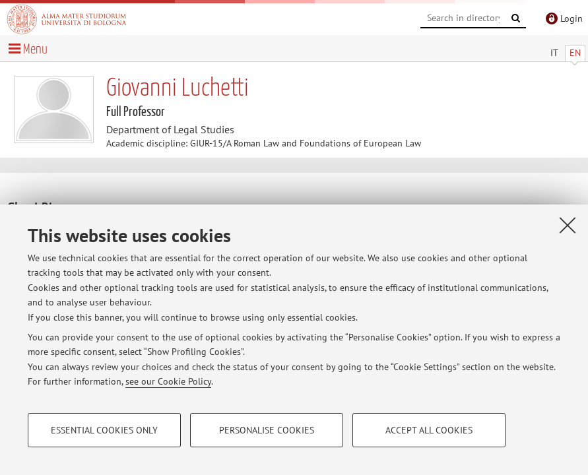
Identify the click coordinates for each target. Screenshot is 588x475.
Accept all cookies (429, 430)
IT (554, 53)
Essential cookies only (104, 430)
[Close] (567, 225)
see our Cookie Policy (168, 381)
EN (575, 53)
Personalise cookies (266, 430)
